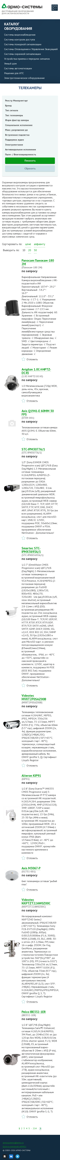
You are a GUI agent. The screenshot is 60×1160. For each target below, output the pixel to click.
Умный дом (10, 63)
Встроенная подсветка (17, 134)
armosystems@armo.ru (13, 1142)
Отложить (32, 359)
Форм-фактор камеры (17, 120)
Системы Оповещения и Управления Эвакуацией (31, 49)
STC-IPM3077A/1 (40, 451)
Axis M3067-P (40, 869)
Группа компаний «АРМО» (14, 1146)
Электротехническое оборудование (24, 78)
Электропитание (14, 144)
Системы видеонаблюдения (19, 34)
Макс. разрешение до (16, 129)
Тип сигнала (11, 110)
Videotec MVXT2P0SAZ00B (40, 698)
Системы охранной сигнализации (22, 53)
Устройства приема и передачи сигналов (27, 58)
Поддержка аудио (14, 139)
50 (35, 250)
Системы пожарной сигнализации (22, 44)
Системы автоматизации (18, 68)
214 (35, 1128)
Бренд (8, 105)
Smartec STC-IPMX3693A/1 (40, 551)
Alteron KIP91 (40, 777)
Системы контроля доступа (19, 39)
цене (28, 244)
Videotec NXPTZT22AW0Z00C (40, 903)
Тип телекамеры (14, 115)
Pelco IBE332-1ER (40, 1013)
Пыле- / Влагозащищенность (20, 154)
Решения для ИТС (14, 73)
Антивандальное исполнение (20, 149)
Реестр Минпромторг (16, 100)
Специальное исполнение (18, 125)
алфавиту (39, 244)
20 (29, 250)
